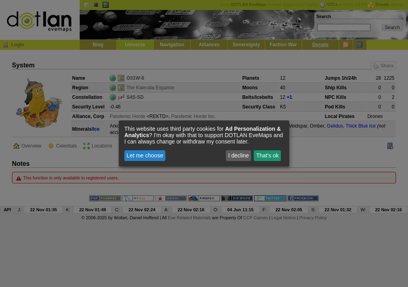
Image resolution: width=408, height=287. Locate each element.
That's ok (267, 155)
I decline (238, 155)
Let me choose (145, 155)
